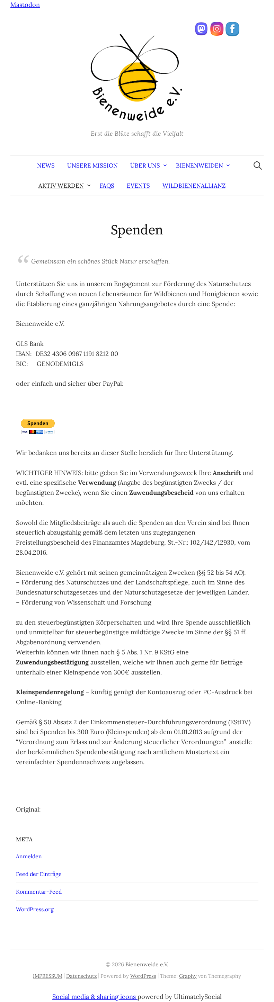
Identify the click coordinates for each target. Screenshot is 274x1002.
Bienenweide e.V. (146, 964)
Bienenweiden (199, 165)
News (46, 165)
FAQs (107, 185)
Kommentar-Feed (39, 891)
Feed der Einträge (39, 873)
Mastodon (25, 5)
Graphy (188, 976)
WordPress (143, 976)
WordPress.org (35, 909)
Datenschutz (81, 976)
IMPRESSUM (47, 976)
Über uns (145, 165)
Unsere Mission (92, 165)
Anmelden (29, 856)
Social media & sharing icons (95, 997)
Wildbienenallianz (194, 185)
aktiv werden (61, 185)
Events (138, 185)
